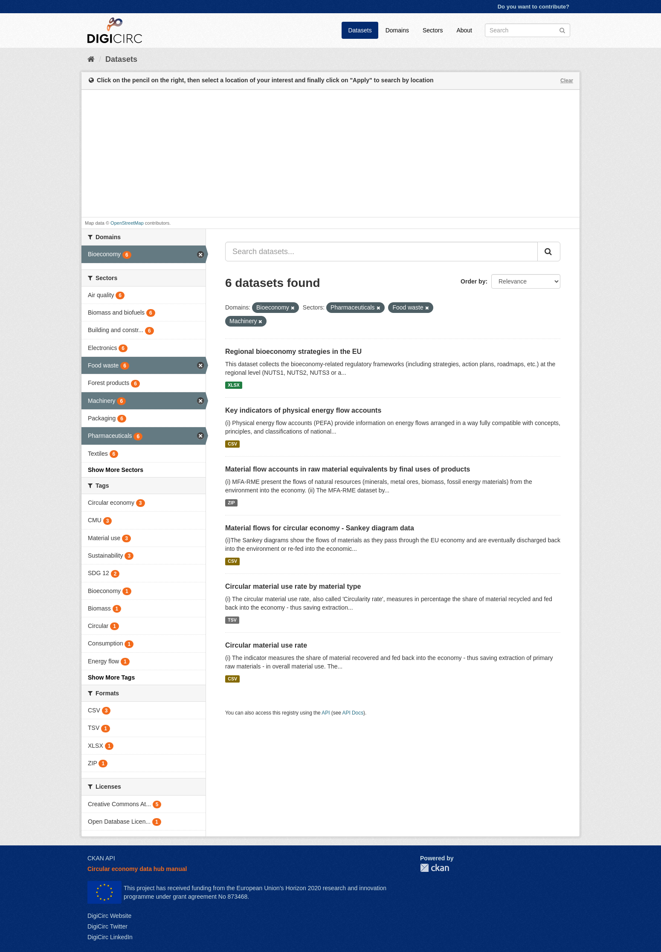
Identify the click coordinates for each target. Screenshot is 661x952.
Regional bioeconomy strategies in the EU (293, 351)
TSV (232, 619)
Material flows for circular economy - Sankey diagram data (319, 528)
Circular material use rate (266, 645)
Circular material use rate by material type (293, 586)
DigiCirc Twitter (107, 926)
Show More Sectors (115, 469)
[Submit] (562, 29)
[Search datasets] (527, 30)
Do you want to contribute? (533, 6)
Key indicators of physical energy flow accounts (303, 410)
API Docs (353, 713)
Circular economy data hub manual (137, 868)
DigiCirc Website (109, 915)
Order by (473, 281)
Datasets (359, 30)
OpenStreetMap (127, 223)
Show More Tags (111, 677)
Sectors (433, 30)
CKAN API (101, 858)
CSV (232, 443)
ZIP (231, 502)
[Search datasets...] (381, 251)
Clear (566, 81)
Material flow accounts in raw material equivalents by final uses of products (347, 469)
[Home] (91, 59)
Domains (397, 30)
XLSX (233, 385)
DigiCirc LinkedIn (110, 937)
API (326, 713)
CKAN (434, 867)
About (464, 30)
